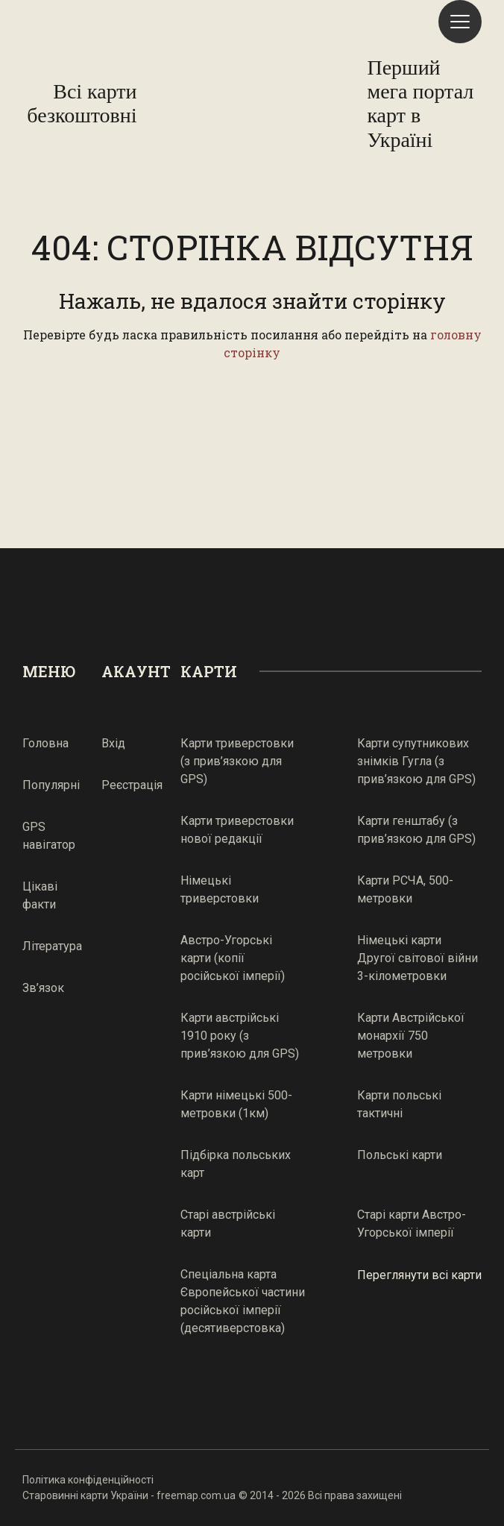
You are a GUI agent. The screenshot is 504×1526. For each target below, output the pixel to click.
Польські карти (399, 1155)
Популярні (51, 785)
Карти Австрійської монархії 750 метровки (410, 1036)
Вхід (113, 743)
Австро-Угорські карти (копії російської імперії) (232, 958)
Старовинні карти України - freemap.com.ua (129, 1495)
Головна (45, 743)
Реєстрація (132, 785)
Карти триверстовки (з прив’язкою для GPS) (237, 761)
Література (52, 946)
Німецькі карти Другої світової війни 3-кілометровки (417, 958)
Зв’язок (43, 988)
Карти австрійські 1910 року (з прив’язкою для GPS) (239, 1036)
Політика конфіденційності (88, 1480)
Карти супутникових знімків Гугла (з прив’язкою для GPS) (416, 761)
